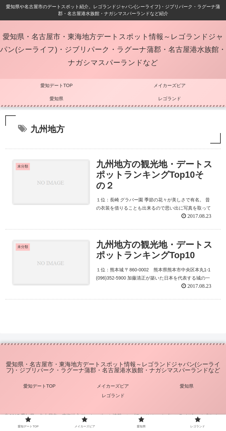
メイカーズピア (113, 386)
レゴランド (113, 395)
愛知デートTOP (39, 386)
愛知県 (187, 386)
